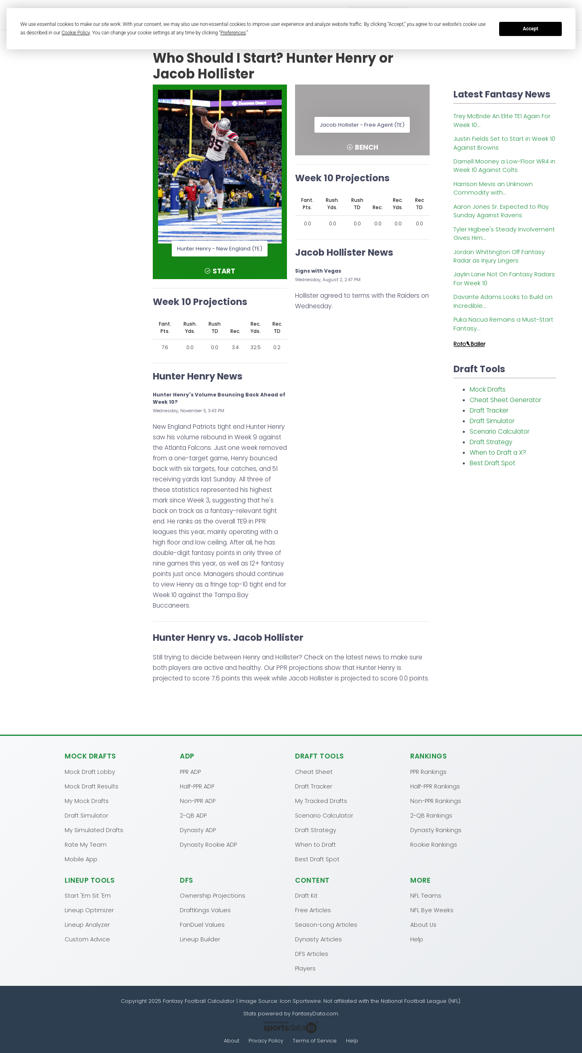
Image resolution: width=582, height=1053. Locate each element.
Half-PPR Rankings (435, 786)
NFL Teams (425, 895)
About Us (423, 924)
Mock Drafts (488, 389)
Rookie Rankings (433, 844)
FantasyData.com (315, 1013)
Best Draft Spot (492, 463)
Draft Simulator (492, 421)
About (231, 1040)
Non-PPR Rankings (435, 801)
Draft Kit (306, 895)
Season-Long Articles (326, 924)
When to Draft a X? (498, 452)
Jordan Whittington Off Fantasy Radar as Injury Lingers (499, 256)
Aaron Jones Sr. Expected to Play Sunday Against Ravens (501, 211)
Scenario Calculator (499, 431)
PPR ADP (190, 771)
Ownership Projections (212, 895)
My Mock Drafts (87, 801)
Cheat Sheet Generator (505, 400)
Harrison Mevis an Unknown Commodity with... (493, 188)
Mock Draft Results (91, 786)
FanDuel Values (202, 924)
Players (305, 968)
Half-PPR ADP (197, 786)
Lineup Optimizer (89, 910)
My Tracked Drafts (321, 801)
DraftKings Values (205, 910)
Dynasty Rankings (436, 830)
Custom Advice (87, 939)
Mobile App (81, 859)
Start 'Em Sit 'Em (88, 895)
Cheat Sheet (314, 771)
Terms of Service (315, 1040)
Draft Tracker (489, 410)
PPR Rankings (428, 771)
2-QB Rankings (431, 815)
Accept (530, 29)
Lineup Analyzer (87, 924)
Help (416, 939)
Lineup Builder (200, 939)
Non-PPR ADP (197, 801)
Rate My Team (86, 844)
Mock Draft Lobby (90, 771)
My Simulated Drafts (94, 830)
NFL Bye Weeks (431, 910)
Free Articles (313, 910)
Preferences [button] (233, 33)
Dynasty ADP (198, 830)
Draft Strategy (491, 442)
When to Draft (315, 844)
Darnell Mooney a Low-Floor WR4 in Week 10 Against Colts (504, 165)
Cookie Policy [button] (76, 33)
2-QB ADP (193, 815)
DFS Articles (311, 953)
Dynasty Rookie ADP (208, 844)
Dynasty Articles (318, 939)
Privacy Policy (266, 1040)
